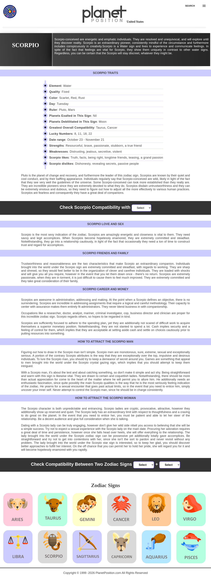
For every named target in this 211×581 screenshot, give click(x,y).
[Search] (190, 5)
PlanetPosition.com (108, 573)
